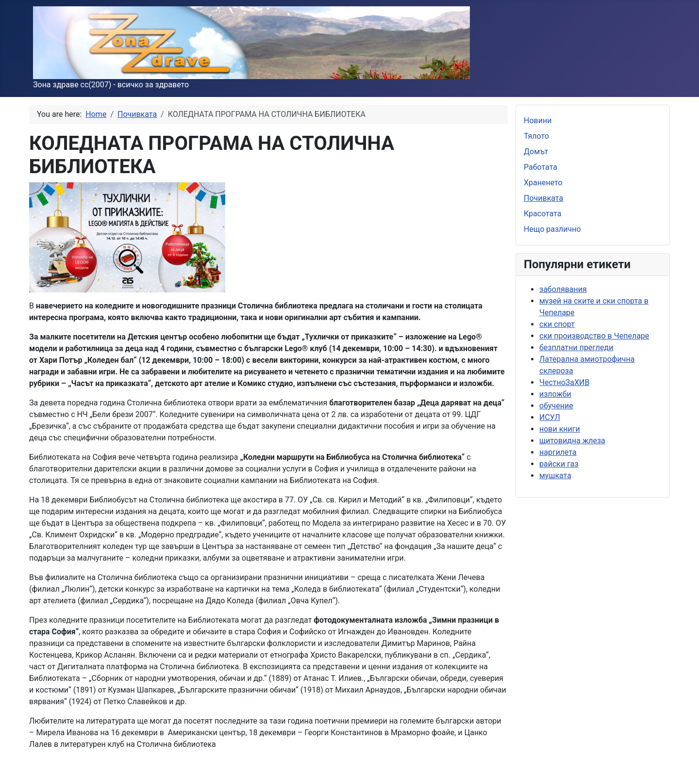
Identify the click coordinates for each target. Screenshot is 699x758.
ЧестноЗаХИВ (564, 382)
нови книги (559, 429)
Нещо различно (552, 229)
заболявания (563, 289)
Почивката (543, 198)
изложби (555, 394)
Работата (540, 167)
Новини (537, 120)
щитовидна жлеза (572, 440)
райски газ (559, 463)
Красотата (543, 213)
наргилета (558, 452)
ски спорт (557, 324)
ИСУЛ (549, 417)
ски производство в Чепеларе (594, 335)
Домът (536, 151)
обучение (556, 405)
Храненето (543, 182)
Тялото (536, 136)
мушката (555, 475)
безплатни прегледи (576, 347)
